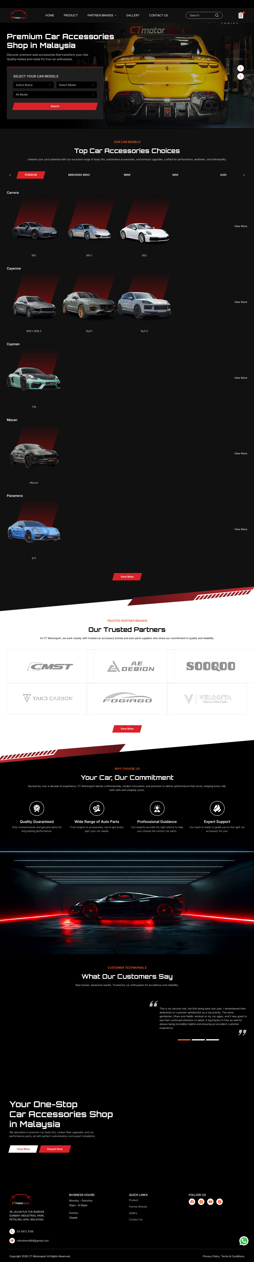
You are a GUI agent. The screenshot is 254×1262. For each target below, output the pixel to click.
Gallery (132, 15)
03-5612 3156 (25, 1231)
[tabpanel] (127, 386)
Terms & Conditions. (233, 1256)
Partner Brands (102, 15)
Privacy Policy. (211, 1256)
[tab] (30, 175)
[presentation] (10, 175)
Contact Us (158, 15)
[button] (240, 76)
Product (71, 15)
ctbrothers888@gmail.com (33, 1240)
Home (49, 15)
